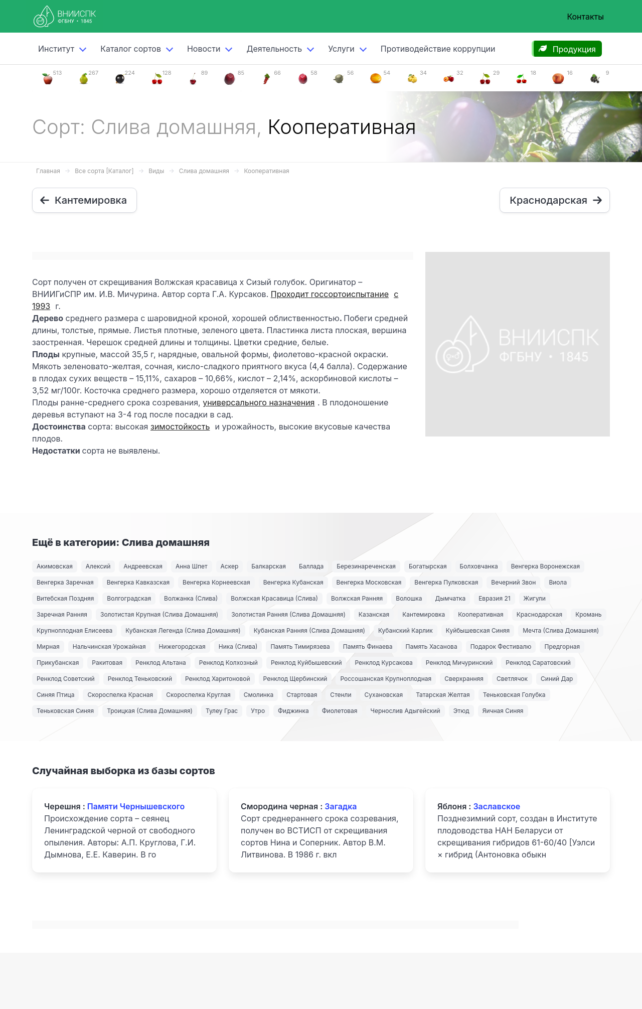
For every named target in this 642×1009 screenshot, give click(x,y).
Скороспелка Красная (120, 694)
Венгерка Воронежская (545, 566)
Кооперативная (266, 171)
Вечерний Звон (513, 582)
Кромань (588, 614)
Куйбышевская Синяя (478, 630)
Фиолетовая (340, 710)
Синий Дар (557, 678)
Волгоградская (129, 598)
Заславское (496, 806)
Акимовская (55, 566)
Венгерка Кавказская (138, 582)
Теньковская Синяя (65, 710)
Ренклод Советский (66, 678)
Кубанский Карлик (405, 630)
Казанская (374, 614)
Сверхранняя (464, 678)
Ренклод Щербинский (295, 678)
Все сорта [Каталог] (104, 171)
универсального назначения (258, 402)
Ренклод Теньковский (140, 678)
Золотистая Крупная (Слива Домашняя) (159, 614)
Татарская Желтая (442, 694)
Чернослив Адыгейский (405, 710)
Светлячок (512, 678)
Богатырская (428, 566)
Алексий (98, 566)
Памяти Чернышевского (136, 806)
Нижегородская (182, 646)
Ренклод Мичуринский (459, 662)
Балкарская (268, 566)
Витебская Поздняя (65, 598)
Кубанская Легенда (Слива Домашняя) (183, 630)
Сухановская (384, 694)
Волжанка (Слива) (191, 598)
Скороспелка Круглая (198, 694)
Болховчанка (479, 566)
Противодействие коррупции (438, 49)
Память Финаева (368, 646)
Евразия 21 (494, 598)
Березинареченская (366, 566)
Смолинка (259, 694)
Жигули (535, 598)
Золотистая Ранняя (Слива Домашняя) (288, 614)
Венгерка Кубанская (293, 582)
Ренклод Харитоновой (217, 678)
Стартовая (301, 694)
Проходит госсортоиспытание (330, 294)
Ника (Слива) (238, 646)
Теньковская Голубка (514, 694)
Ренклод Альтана (160, 662)
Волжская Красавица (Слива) (274, 598)
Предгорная (562, 646)
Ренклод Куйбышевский (306, 662)
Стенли (340, 694)
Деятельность (274, 49)
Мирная (48, 646)
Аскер (230, 566)
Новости (203, 49)
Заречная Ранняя (62, 614)
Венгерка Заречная (65, 582)
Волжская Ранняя (357, 598)
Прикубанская (58, 662)
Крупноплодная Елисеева (74, 630)
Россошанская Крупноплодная (385, 678)
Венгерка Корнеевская (216, 582)
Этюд (461, 710)
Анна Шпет (192, 566)
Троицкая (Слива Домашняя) (150, 710)
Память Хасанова (431, 646)
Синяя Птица (55, 694)
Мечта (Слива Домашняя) (561, 630)
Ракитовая (107, 662)
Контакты (585, 17)
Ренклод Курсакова (383, 662)
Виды (156, 171)
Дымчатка (450, 598)
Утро (258, 710)
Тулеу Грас (222, 710)
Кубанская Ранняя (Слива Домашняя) (309, 630)
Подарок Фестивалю (501, 646)
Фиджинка (293, 710)
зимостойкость (180, 426)
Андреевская (143, 566)
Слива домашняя (204, 171)
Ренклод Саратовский (538, 662)
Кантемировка (423, 614)
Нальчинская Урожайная (109, 646)
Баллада (311, 566)
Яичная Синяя (503, 710)
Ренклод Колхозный (228, 662)
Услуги (341, 49)
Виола (558, 582)
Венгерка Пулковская (446, 582)
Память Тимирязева (300, 646)
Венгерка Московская (369, 582)
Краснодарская (540, 614)
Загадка (341, 806)
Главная (48, 171)
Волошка (409, 598)
